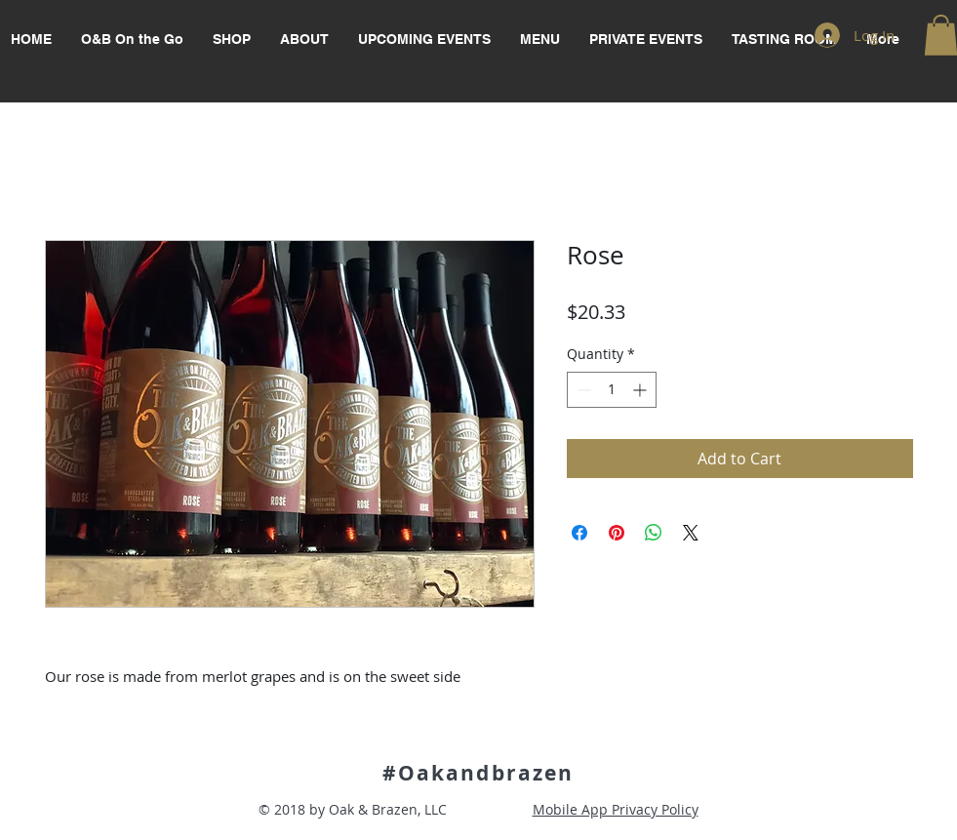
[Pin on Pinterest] (616, 532)
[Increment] (641, 390)
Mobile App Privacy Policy (615, 809)
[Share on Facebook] (579, 532)
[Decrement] (582, 390)
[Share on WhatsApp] (653, 532)
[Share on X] (690, 532)
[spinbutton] (611, 390)
